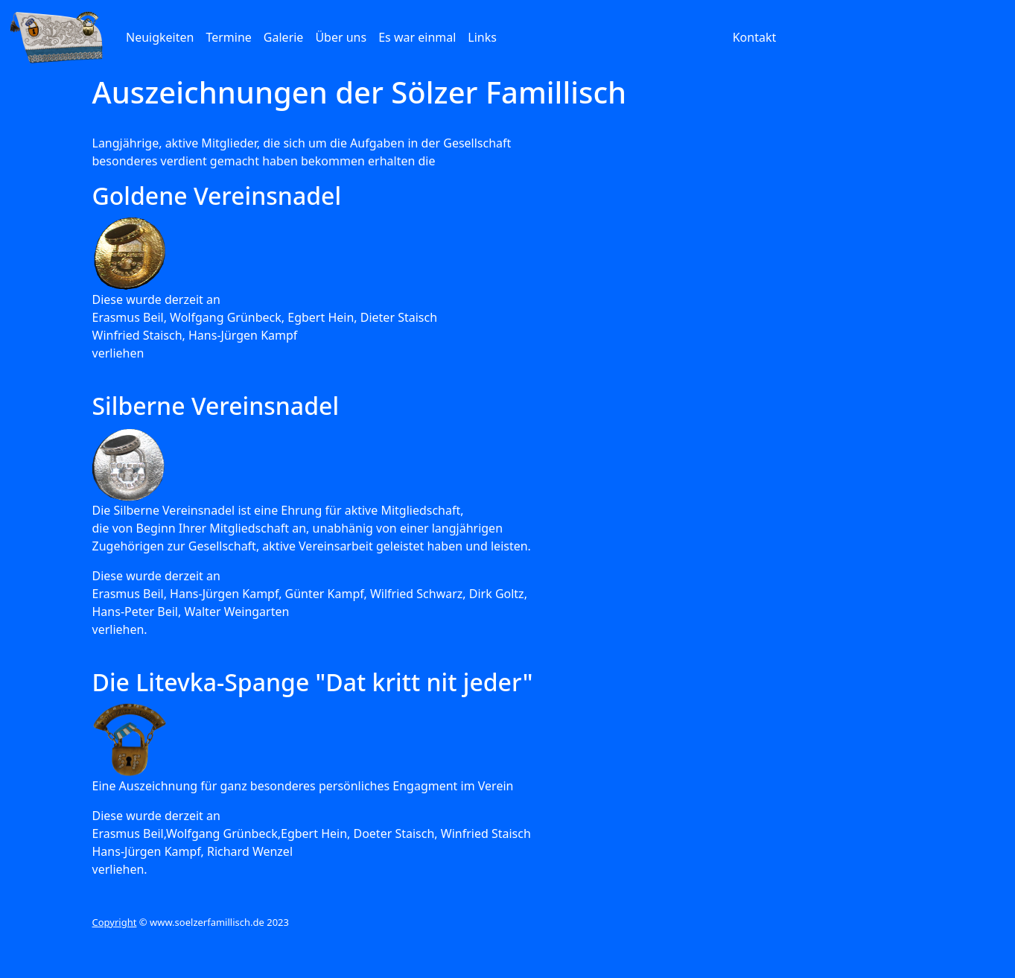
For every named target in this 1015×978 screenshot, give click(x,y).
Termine (228, 37)
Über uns (340, 37)
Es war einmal (417, 37)
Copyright (114, 922)
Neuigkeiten (160, 37)
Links (482, 37)
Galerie (284, 37)
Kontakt (755, 37)
